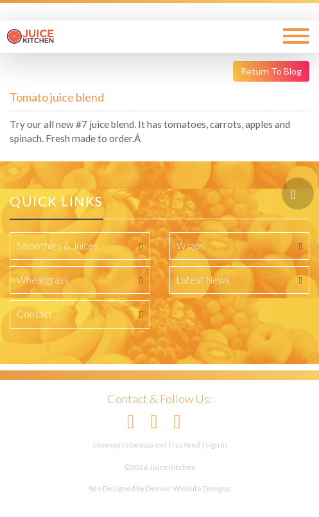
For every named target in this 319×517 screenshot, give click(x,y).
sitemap (106, 444)
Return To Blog (271, 71)
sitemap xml (146, 444)
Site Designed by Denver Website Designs (159, 488)
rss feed (186, 444)
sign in (216, 444)
